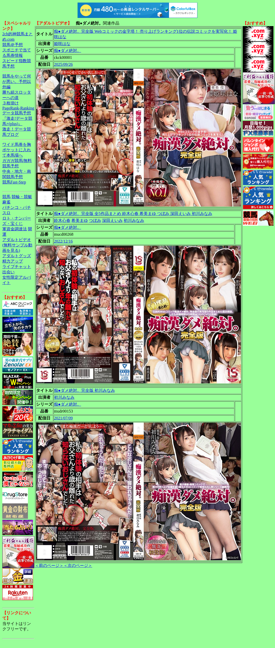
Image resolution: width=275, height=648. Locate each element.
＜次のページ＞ (78, 565)
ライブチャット (16, 266)
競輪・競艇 (22, 197)
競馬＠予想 (12, 44)
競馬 (6, 197)
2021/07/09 (63, 418)
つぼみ (95, 220)
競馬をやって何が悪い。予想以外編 (16, 81)
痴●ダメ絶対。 (67, 50)
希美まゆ (79, 220)
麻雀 (6, 202)
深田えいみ (112, 220)
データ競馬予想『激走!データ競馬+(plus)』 (17, 118)
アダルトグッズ (16, 256)
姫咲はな (62, 43)
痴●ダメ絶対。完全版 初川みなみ (84, 390)
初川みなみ (134, 220)
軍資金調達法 (14, 229)
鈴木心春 (62, 220)
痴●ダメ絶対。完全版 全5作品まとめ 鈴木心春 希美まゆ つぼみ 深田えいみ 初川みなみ (133, 213)
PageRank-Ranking (18, 108)
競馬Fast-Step (14, 182)
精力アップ (12, 261)
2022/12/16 (63, 241)
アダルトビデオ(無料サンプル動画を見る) (17, 245)
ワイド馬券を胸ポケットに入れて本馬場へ (16, 149)
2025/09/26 (63, 64)
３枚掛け (10, 103)
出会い (8, 272)
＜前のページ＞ (49, 565)
